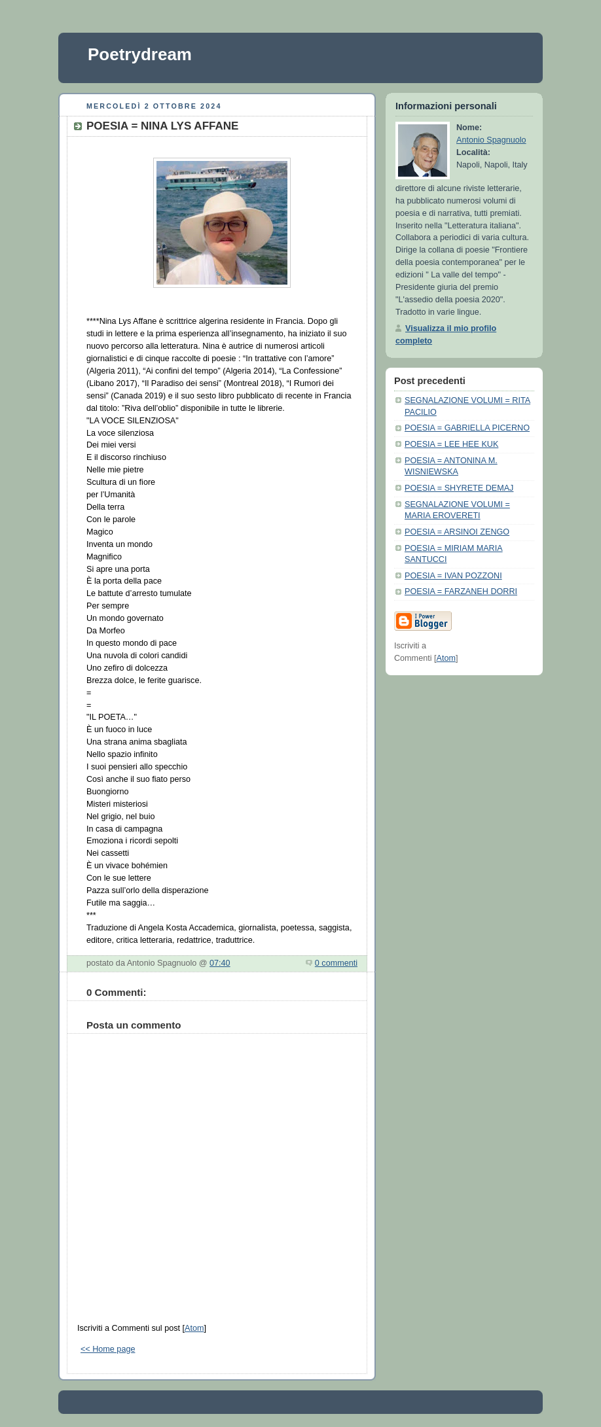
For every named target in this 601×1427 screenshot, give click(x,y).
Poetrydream (140, 54)
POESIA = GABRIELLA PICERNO (467, 427)
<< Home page (108, 1349)
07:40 (219, 963)
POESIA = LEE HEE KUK (451, 444)
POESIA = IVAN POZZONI (453, 575)
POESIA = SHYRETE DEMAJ (459, 488)
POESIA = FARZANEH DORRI (461, 591)
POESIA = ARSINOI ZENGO (457, 532)
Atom (194, 1328)
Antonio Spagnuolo (491, 140)
